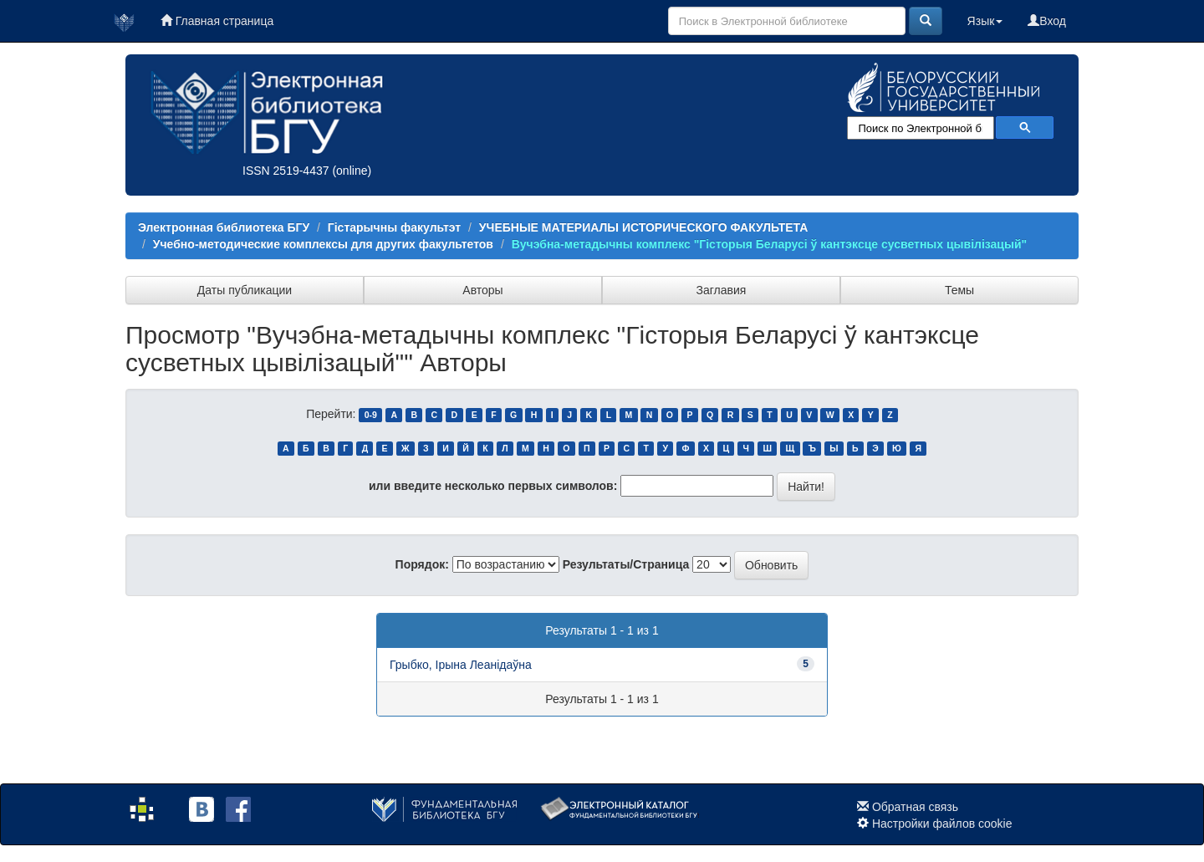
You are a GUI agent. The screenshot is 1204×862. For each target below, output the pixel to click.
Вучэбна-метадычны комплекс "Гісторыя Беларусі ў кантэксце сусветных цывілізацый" (770, 244)
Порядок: (422, 564)
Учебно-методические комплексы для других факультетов (323, 244)
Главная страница (217, 21)
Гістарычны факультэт (394, 227)
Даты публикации (244, 290)
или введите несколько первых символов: (493, 485)
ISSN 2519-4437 (285, 170)
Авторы (482, 290)
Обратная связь (915, 807)
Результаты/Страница (626, 564)
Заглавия (721, 290)
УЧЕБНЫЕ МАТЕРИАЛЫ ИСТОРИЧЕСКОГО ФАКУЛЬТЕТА (644, 227)
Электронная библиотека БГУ (223, 227)
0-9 (371, 415)
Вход (1047, 21)
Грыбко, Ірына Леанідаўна (461, 664)
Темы (959, 290)
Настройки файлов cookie (942, 823)
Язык (985, 21)
